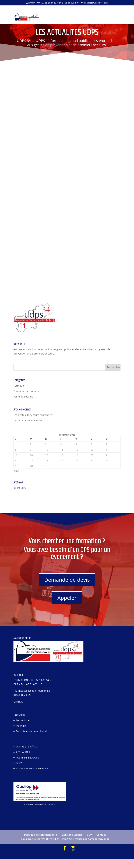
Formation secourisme (26, 391)
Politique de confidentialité (40, 834)
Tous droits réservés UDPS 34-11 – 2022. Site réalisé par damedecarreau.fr (65, 839)
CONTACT (19, 701)
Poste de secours (23, 396)
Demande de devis (67, 579)
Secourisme (23, 720)
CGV (89, 834)
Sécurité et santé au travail (31, 731)
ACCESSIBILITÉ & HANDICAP (32, 768)
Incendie (21, 725)
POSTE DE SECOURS (27, 757)
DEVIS (19, 763)
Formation (19, 385)
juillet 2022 (19, 488)
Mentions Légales (71, 834)
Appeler (66, 597)
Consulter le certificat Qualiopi (39, 804)
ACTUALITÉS (23, 752)
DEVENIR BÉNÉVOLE (27, 746)
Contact (101, 834)
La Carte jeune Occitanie (27, 420)
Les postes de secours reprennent (33, 415)
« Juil (16, 470)
